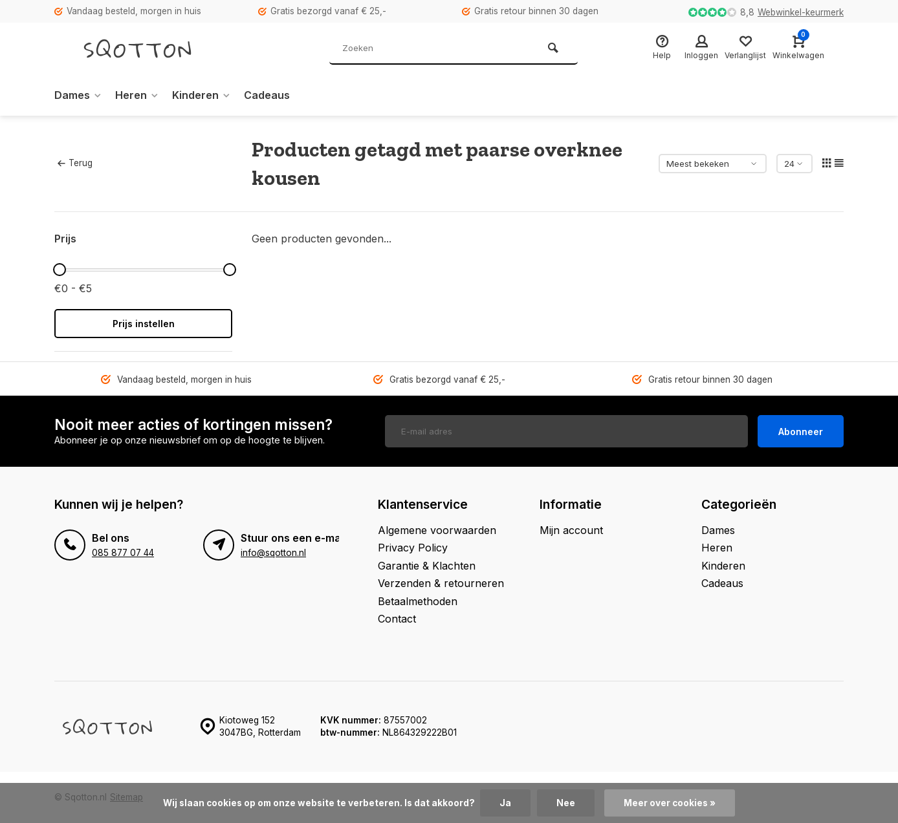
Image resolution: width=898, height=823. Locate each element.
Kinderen (201, 95)
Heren (137, 95)
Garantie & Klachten (427, 565)
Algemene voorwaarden (437, 530)
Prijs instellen (144, 323)
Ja (505, 803)
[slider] (59, 269)
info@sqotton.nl (273, 553)
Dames (78, 95)
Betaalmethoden (417, 601)
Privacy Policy (413, 547)
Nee (565, 803)
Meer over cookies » (670, 803)
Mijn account (571, 530)
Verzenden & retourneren (441, 583)
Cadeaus (267, 95)
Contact (397, 618)
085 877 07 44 (123, 553)
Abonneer (800, 431)
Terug (75, 163)
